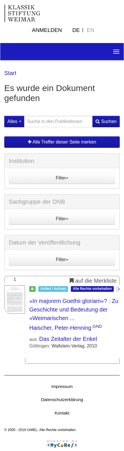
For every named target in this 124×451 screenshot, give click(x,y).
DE (76, 30)
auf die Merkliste (93, 281)
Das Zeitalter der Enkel (68, 339)
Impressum (62, 386)
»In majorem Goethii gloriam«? (73, 309)
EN (90, 30)
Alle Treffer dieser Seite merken (62, 141)
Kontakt (62, 412)
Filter (62, 177)
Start (10, 73)
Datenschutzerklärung (62, 399)
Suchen (106, 121)
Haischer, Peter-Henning (60, 328)
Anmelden (47, 30)
